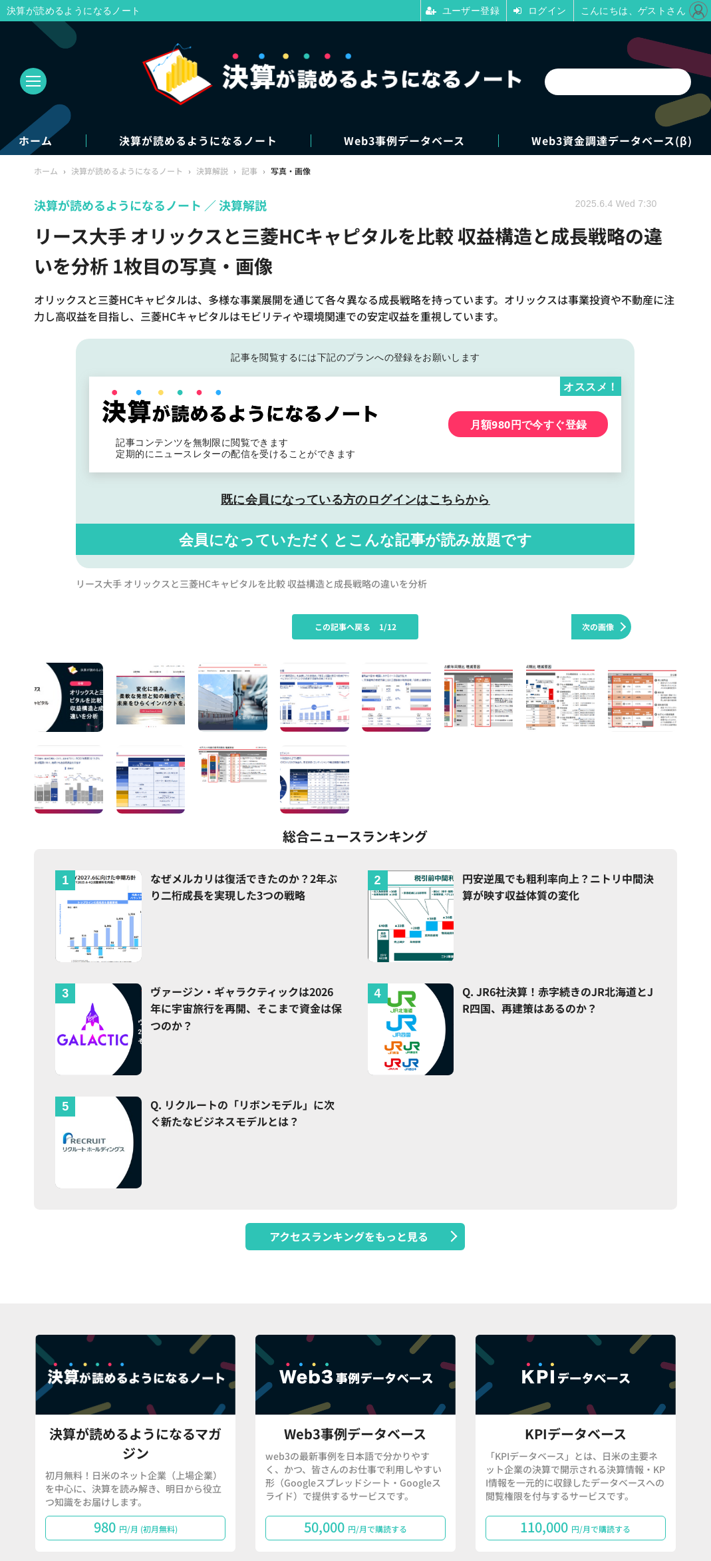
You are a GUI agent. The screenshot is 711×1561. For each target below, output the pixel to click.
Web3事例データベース (404, 140)
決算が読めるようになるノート (198, 140)
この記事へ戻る (355, 626)
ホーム (36, 140)
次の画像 (598, 626)
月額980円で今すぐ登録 (528, 424)
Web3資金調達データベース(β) (611, 140)
